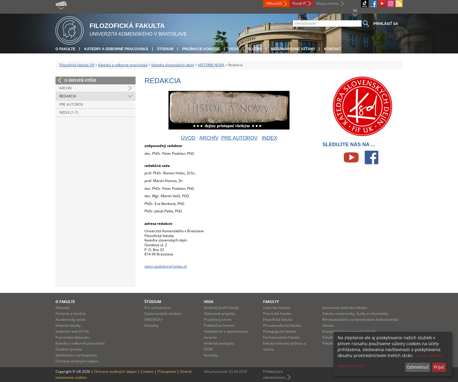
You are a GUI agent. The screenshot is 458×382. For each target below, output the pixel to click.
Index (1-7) (68, 112)
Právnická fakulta (277, 313)
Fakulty (271, 301)
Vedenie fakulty (68, 325)
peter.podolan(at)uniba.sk (165, 266)
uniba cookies (428, 355)
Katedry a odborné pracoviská (116, 49)
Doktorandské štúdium (163, 313)
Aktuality (62, 307)
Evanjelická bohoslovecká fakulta (349, 331)
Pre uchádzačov (157, 307)
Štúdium (165, 49)
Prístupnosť (167, 371)
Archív (65, 88)
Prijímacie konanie (201, 49)
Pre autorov (71, 104)
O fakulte (65, 49)
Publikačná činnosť (219, 325)
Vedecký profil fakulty (221, 307)
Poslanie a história (70, 313)
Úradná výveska (68, 349)
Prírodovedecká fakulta (282, 325)
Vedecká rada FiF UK (72, 331)
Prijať (439, 367)
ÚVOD (188, 138)
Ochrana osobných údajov (76, 361)
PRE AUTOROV (239, 138)
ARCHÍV (208, 138)
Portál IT (299, 3)
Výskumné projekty (219, 313)
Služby (255, 49)
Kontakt (332, 49)
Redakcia (67, 96)
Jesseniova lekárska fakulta (344, 307)
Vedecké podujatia (219, 343)
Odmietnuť (417, 367)
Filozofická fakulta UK (76, 64)
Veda (234, 49)
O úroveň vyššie (80, 80)
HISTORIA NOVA (211, 64)
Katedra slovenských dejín (172, 64)
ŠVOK (208, 349)
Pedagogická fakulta (279, 331)
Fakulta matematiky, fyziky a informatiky (355, 313)
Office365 (274, 3)
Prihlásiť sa (385, 24)
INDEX (269, 138)
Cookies (147, 371)
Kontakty (151, 325)
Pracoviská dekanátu (72, 337)
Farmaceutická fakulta (281, 337)
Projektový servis (218, 319)
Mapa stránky (328, 3)
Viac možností (351, 366)
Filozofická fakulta (277, 319)
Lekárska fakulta (276, 307)
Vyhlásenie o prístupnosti (76, 355)
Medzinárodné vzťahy (293, 49)
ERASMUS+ (153, 319)
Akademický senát (70, 319)
